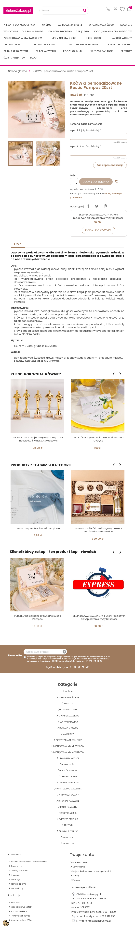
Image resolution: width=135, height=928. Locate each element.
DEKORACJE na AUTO (44, 44)
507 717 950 (108, 916)
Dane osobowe (79, 862)
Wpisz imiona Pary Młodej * (85, 146)
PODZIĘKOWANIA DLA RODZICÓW (113, 31)
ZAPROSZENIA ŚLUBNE (70, 24)
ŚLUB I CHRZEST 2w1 (14, 57)
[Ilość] (74, 181)
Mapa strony (17, 888)
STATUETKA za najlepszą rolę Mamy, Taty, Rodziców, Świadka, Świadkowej (38, 439)
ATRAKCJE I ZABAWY (120, 44)
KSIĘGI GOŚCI (94, 38)
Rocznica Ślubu (73, 51)
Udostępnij (88, 206)
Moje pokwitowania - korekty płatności (91, 871)
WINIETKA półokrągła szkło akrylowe (38, 528)
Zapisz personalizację (110, 165)
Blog (33, 57)
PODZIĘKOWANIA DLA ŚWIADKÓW (22, 38)
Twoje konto (82, 854)
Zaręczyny (82, 31)
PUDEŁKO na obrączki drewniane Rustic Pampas (37, 617)
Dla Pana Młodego (60, 31)
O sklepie (15, 875)
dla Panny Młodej (33, 31)
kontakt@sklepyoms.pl (98, 920)
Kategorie (67, 684)
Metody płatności (19, 870)
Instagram (83, 667)
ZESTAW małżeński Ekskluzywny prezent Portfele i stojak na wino (98, 530)
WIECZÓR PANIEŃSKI (102, 51)
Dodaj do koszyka (96, 182)
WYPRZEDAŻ (68, 837)
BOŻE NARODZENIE (68, 709)
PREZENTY (126, 51)
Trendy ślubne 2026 (20, 915)
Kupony (76, 880)
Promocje (15, 879)
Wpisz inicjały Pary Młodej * (85, 130)
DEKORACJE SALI (12, 44)
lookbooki (15, 902)
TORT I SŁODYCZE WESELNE (83, 44)
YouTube (74, 667)
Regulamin (16, 866)
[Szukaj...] (64, 10)
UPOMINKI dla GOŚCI (64, 38)
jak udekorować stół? (21, 906)
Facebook (70, 667)
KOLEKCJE (126, 24)
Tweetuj (97, 206)
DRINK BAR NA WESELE (15, 51)
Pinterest (105, 206)
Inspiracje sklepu (19, 911)
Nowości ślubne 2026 (21, 920)
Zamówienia (78, 866)
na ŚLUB (46, 24)
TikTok (87, 667)
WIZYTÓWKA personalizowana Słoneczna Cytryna (98, 439)
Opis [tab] (17, 244)
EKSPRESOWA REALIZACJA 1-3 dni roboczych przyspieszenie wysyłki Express (98, 216)
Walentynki (10, 31)
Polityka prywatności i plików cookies (29, 861)
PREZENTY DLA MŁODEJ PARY (19, 24)
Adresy (75, 875)
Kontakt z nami (18, 883)
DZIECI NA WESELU (46, 51)
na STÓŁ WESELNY (121, 38)
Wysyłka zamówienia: (82, 189)
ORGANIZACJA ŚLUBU (101, 24)
